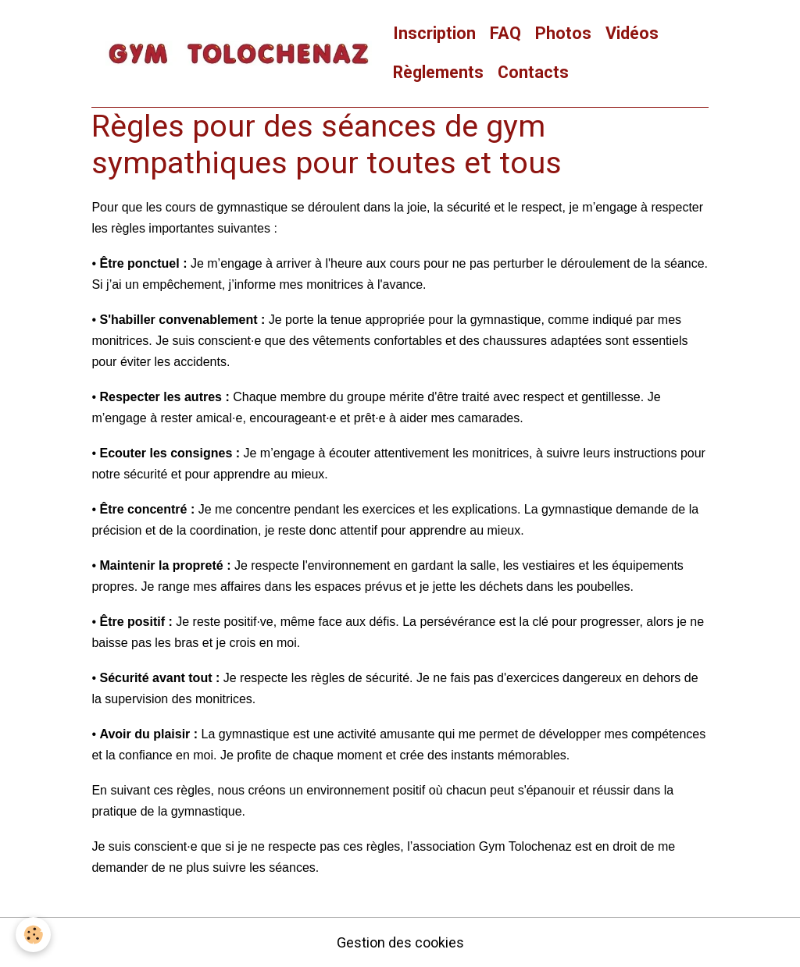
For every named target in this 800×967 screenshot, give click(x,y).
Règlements (438, 72)
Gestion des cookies (400, 942)
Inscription (434, 33)
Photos (563, 33)
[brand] (238, 53)
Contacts (533, 72)
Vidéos (632, 33)
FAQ (505, 33)
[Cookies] (33, 934)
